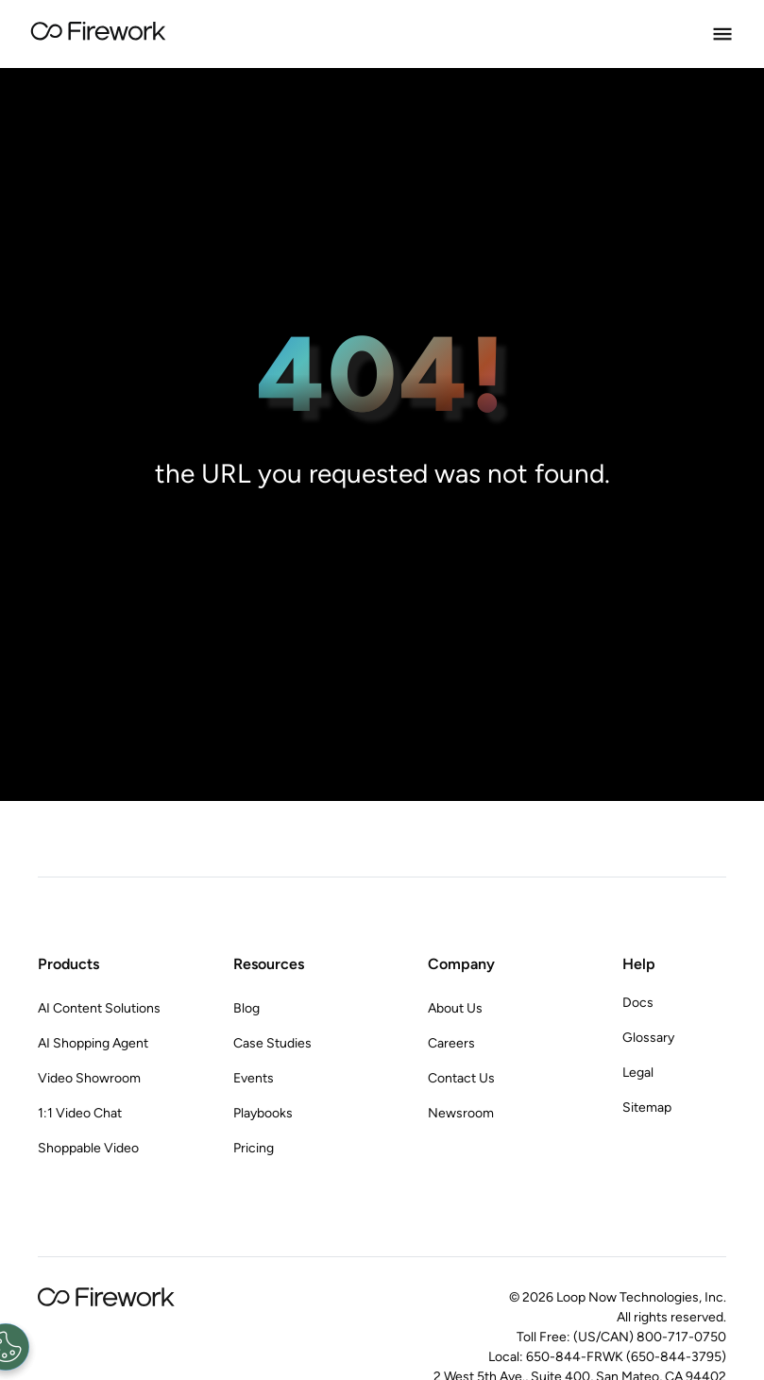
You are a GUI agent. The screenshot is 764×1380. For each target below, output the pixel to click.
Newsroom (461, 1113)
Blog (246, 1008)
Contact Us (461, 1078)
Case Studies (272, 1043)
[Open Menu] (722, 34)
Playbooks (263, 1113)
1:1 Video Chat (80, 1113)
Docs (638, 1003)
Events (253, 1078)
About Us (455, 1008)
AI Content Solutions (99, 1008)
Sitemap (646, 1107)
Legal (638, 1073)
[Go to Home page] (98, 34)
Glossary (648, 1038)
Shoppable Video (88, 1148)
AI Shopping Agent (93, 1043)
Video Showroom (89, 1078)
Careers (451, 1043)
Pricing (253, 1148)
